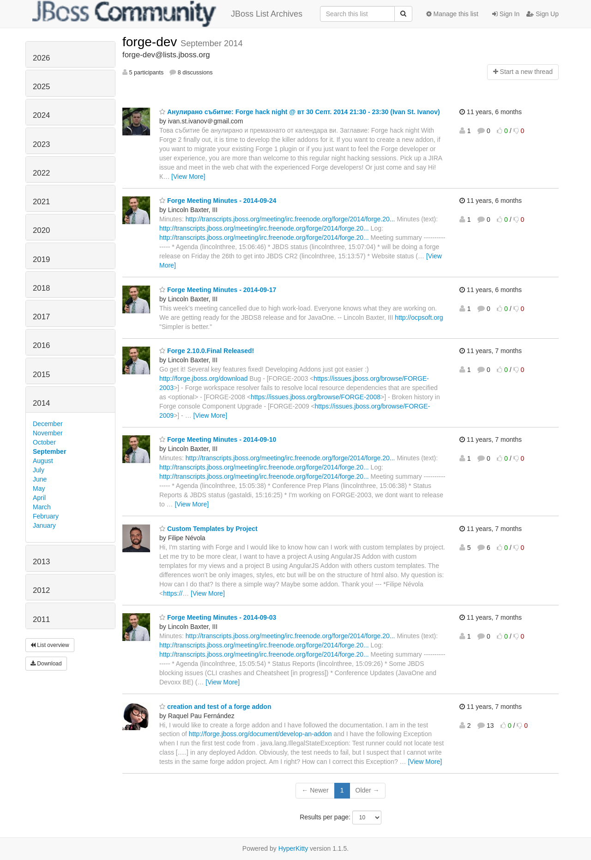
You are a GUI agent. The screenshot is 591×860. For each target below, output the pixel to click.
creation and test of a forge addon (215, 706)
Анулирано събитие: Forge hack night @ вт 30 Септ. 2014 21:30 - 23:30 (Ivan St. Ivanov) (299, 112)
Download (46, 663)
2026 (41, 58)
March (42, 507)
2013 (41, 561)
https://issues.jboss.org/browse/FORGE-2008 (315, 397)
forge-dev (151, 42)
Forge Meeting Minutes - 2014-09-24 (217, 200)
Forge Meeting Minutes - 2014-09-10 (217, 439)
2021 (41, 201)
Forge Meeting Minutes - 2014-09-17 (217, 289)
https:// (172, 593)
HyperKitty (293, 848)
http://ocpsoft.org (419, 317)
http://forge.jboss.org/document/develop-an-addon (260, 734)
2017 (41, 316)
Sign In (505, 14)
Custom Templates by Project (208, 528)
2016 (41, 345)
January (44, 525)
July (38, 470)
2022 (41, 173)
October (44, 442)
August (43, 460)
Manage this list (452, 14)
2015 (41, 374)
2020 (41, 230)
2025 (41, 86)
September (49, 451)
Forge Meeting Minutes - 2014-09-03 (217, 617)
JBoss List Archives (167, 13)
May (39, 488)
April (39, 497)
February (46, 516)
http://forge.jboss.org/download (203, 378)
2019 (41, 259)
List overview (49, 645)
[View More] (188, 176)
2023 (41, 144)
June (40, 479)
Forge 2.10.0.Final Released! (206, 350)
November (48, 433)
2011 (41, 619)
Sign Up (542, 14)
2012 (41, 590)
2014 (41, 403)
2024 (41, 115)
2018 (41, 288)
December (48, 423)
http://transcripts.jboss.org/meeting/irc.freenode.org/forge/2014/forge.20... (290, 219)
